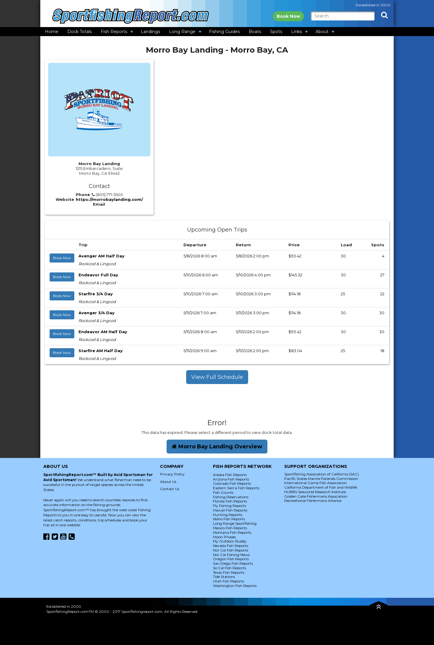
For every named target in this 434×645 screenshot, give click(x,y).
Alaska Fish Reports (230, 474)
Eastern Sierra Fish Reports (236, 488)
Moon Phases (224, 537)
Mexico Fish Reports (230, 528)
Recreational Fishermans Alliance (312, 500)
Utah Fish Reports (228, 581)
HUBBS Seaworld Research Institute (315, 492)
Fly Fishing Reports (229, 505)
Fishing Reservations (230, 497)
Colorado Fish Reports (232, 483)
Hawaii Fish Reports (230, 510)
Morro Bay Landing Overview (217, 446)
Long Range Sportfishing (235, 523)
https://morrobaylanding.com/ (109, 199)
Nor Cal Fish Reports (230, 550)
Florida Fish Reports (230, 501)
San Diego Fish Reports (233, 563)
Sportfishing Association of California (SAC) (321, 474)
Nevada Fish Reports (230, 545)
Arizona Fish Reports (231, 479)
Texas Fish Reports (228, 572)
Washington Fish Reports (235, 585)
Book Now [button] (62, 258)
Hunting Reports (227, 514)
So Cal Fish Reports (229, 568)
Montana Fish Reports (232, 532)
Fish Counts (223, 492)
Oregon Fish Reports (231, 559)
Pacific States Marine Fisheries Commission (321, 478)
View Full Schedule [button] (217, 377)
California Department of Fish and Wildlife (320, 487)
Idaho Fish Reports (229, 519)
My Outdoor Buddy (230, 541)
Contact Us (169, 489)
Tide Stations (224, 576)
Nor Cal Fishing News (231, 554)
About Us (168, 481)
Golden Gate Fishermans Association (315, 496)
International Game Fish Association (315, 483)
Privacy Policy (172, 474)
